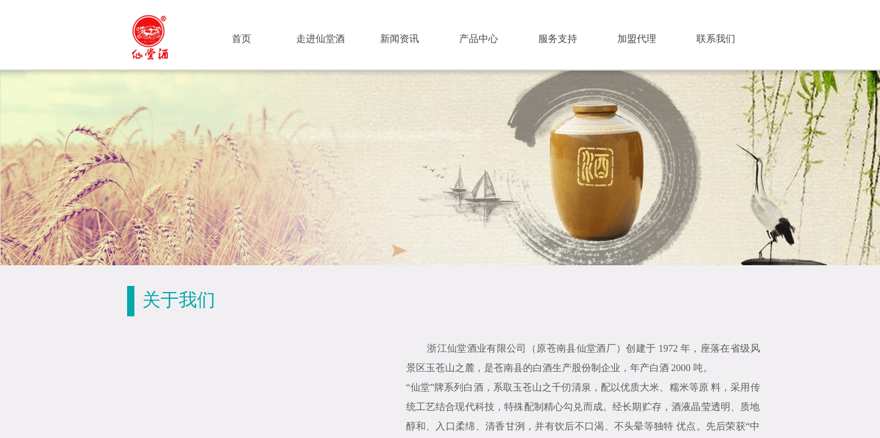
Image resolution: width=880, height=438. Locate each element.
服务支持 (557, 38)
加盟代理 (636, 38)
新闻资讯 (399, 38)
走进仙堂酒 (320, 38)
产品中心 (478, 38)
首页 (241, 38)
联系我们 (715, 38)
